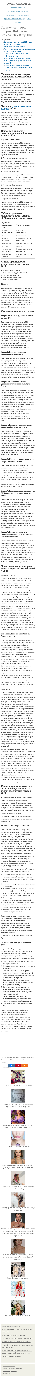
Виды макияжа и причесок (18, 11)
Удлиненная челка (11, 1057)
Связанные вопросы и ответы (14, 47)
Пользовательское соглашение (15, 1368)
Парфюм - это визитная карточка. (14, 1335)
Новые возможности (21, 1057)
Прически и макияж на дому (14, 19)
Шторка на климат (5, 1059)
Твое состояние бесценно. (11, 1356)
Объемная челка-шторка (16, 1059)
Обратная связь (6, 1373)
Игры (29, 19)
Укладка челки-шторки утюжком (17, 65)
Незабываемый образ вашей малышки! (16, 1342)
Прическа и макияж (18, 3)
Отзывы (18, 22)
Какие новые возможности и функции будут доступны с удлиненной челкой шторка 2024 (17, 61)
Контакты (5, 1368)
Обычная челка (30, 1057)
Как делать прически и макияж (17, 15)
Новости (21, 7)
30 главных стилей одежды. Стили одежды (17, 1338)
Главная (14, 7)
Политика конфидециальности (10, 1371)
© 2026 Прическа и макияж (9, 1366)
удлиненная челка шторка (16, 107)
